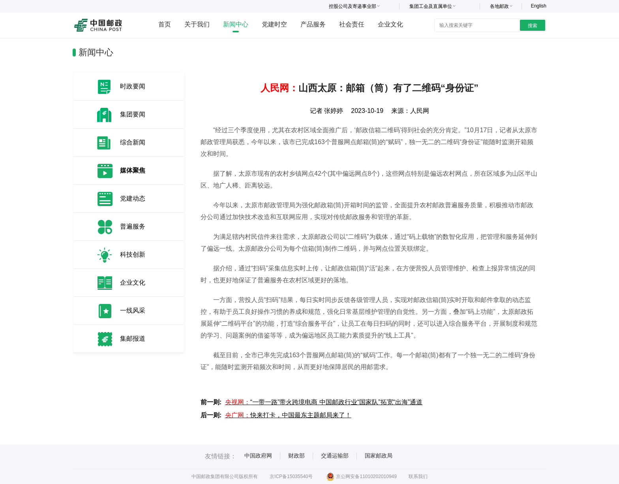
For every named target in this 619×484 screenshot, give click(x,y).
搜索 (532, 25)
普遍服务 (132, 226)
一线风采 (132, 310)
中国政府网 (258, 455)
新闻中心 (235, 24)
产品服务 (313, 24)
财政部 (296, 455)
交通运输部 (335, 455)
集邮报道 (132, 338)
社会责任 (351, 24)
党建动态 (132, 198)
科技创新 (132, 254)
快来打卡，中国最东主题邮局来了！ (288, 415)
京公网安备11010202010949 (361, 476)
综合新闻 (132, 142)
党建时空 (274, 24)
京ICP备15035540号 (291, 476)
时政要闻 (132, 86)
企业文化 (390, 24)
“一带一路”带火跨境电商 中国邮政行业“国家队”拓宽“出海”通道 (323, 402)
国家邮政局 (378, 455)
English (538, 6)
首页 (164, 24)
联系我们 (418, 476)
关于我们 (197, 24)
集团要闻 (132, 114)
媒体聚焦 (132, 170)
